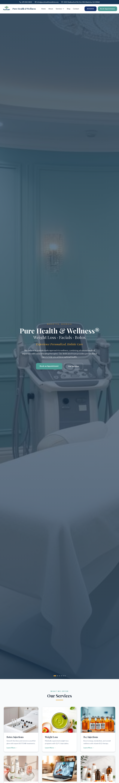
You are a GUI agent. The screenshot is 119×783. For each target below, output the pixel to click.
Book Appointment (107, 9)
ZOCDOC (90, 9)
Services (60, 9)
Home (43, 9)
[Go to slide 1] (55, 675)
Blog (68, 9)
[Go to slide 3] (59, 675)
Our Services (73, 367)
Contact (76, 9)
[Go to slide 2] (57, 675)
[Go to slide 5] (63, 675)
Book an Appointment (49, 367)
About (50, 9)
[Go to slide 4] (61, 675)
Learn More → (12, 748)
